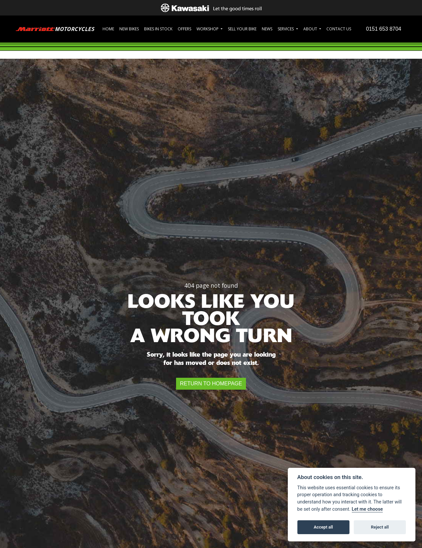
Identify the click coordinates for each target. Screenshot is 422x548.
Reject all (380, 527)
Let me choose (367, 509)
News (267, 29)
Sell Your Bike (242, 29)
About (310, 29)
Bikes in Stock (158, 29)
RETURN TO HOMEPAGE (211, 383)
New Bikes (129, 29)
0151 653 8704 (383, 29)
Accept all (323, 527)
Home (108, 29)
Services (286, 29)
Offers (184, 29)
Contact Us (338, 29)
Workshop (208, 29)
